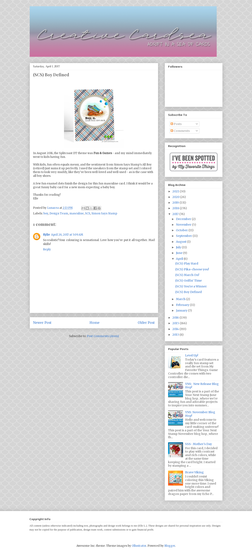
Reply (47, 249)
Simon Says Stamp (104, 213)
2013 (175, 334)
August (181, 242)
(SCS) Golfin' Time (188, 280)
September (184, 236)
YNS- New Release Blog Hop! (202, 385)
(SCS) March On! (187, 275)
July (179, 247)
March (181, 299)
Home (95, 323)
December (184, 219)
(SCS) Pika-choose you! (192, 269)
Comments (180, 131)
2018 (176, 208)
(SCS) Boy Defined (188, 292)
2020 (176, 197)
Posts (176, 124)
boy (45, 213)
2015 (176, 323)
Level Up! (191, 355)
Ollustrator (139, 546)
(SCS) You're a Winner (191, 286)
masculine (76, 213)
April (180, 259)
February (183, 305)
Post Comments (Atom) (103, 336)
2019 (175, 202)
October (182, 230)
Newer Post (42, 323)
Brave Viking (194, 472)
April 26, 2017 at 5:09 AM (67, 234)
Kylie (46, 234)
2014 (175, 329)
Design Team (58, 213)
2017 (175, 214)
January (182, 310)
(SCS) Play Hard (186, 263)
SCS (87, 213)
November (184, 224)
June (179, 253)
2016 (175, 317)
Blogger (169, 546)
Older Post (146, 323)
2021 (176, 191)
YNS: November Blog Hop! (200, 414)
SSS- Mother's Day (198, 444)
